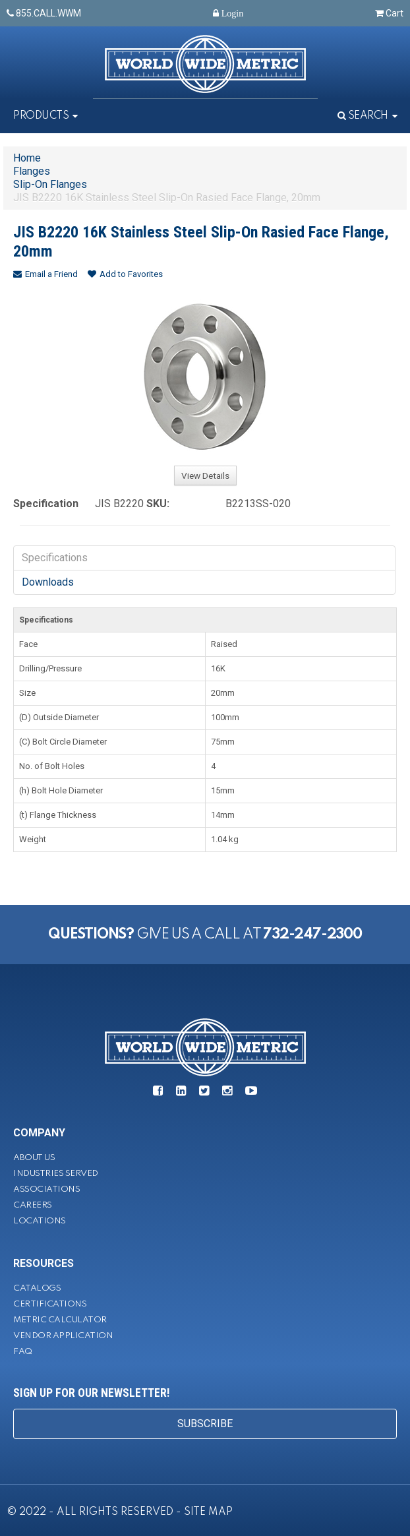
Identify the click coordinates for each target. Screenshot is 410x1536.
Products (41, 116)
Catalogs (37, 1288)
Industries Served (55, 1173)
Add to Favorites (125, 274)
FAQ (22, 1351)
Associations (46, 1189)
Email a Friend (45, 274)
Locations (39, 1221)
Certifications (49, 1304)
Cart (389, 13)
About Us (34, 1157)
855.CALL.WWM (44, 13)
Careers (32, 1205)
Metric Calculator (60, 1320)
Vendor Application (63, 1336)
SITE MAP (208, 1512)
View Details (205, 475)
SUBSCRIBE (205, 1423)
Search (362, 116)
